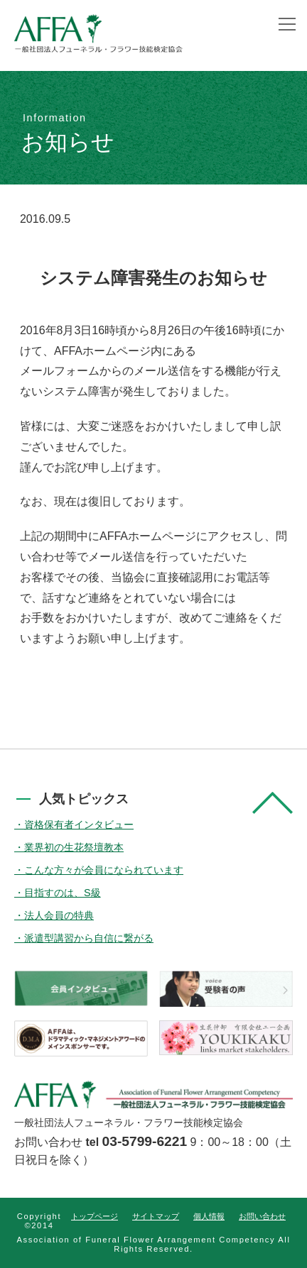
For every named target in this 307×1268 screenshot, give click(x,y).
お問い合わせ (262, 1216)
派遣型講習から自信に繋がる (89, 938)
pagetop (272, 803)
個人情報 (209, 1216)
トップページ (94, 1216)
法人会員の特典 (59, 915)
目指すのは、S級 (62, 892)
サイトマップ (155, 1216)
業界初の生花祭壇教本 (74, 847)
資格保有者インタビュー (79, 824)
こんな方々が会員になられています (103, 870)
